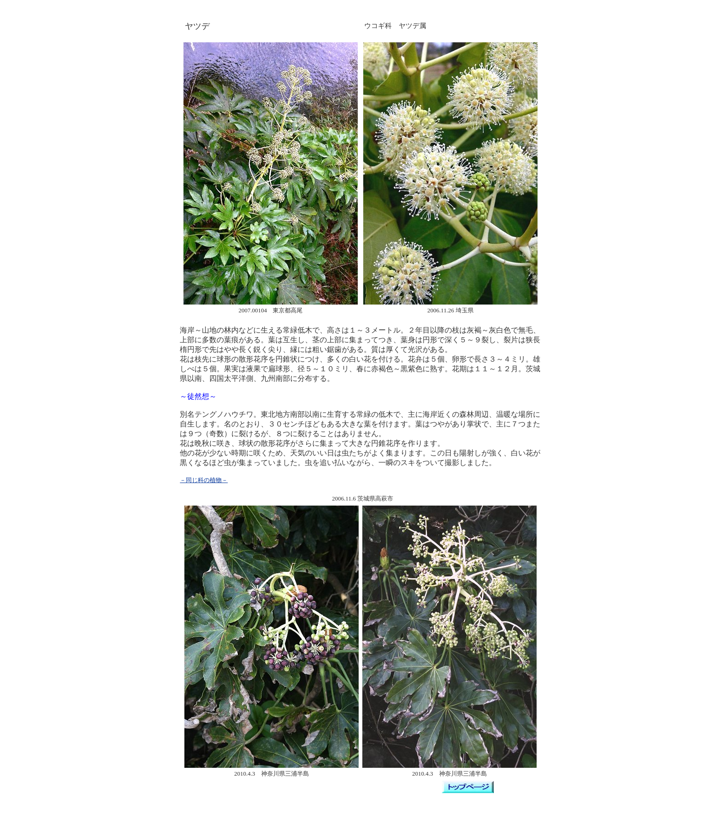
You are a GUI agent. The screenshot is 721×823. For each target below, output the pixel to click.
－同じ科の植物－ (204, 480)
